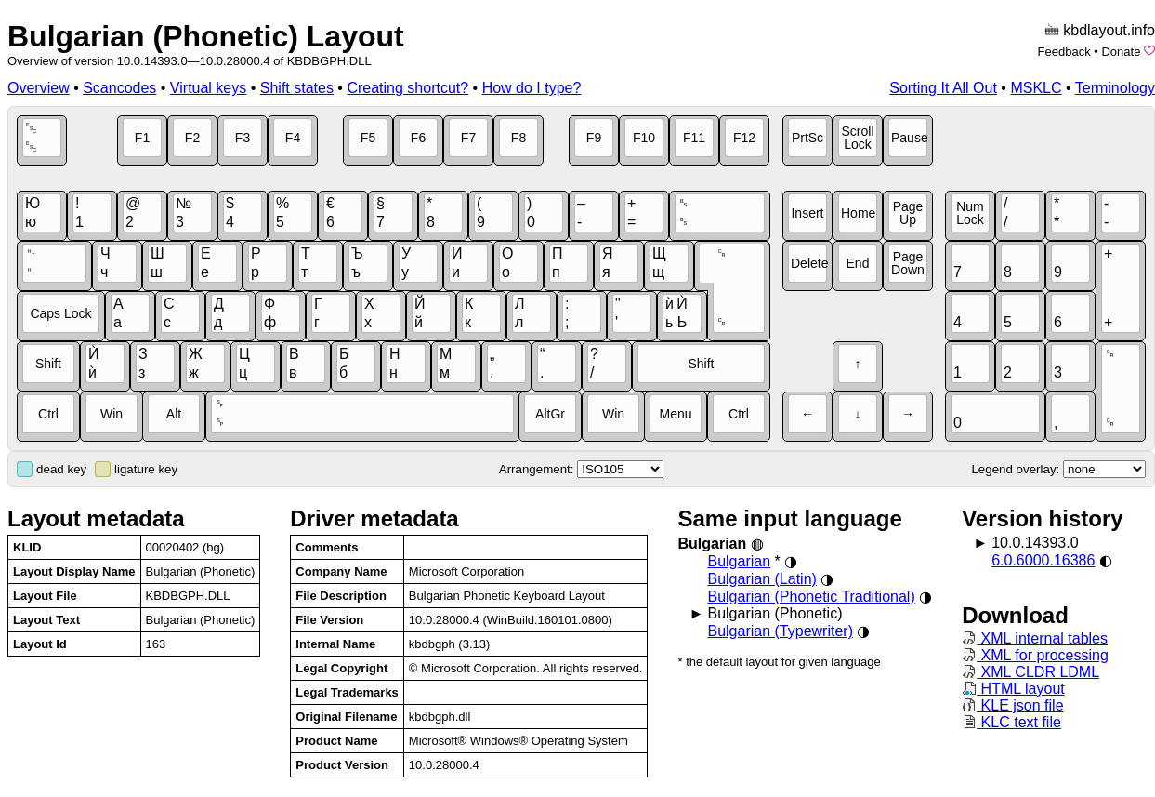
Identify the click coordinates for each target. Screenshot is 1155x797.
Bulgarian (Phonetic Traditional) (810, 596)
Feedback (1064, 52)
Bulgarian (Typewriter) (780, 631)
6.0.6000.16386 (1043, 560)
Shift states (297, 88)
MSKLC (1035, 88)
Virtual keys (208, 88)
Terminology (1115, 88)
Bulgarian (738, 561)
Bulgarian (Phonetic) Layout (205, 36)
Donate (1120, 52)
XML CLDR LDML (1030, 672)
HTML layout (1013, 689)
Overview (38, 88)
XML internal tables (1035, 638)
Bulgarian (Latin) (761, 579)
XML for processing (1035, 655)
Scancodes (119, 88)
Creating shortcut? (407, 88)
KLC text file (1011, 722)
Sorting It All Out (943, 88)
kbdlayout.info (1109, 30)
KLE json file (1012, 705)
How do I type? (532, 88)
